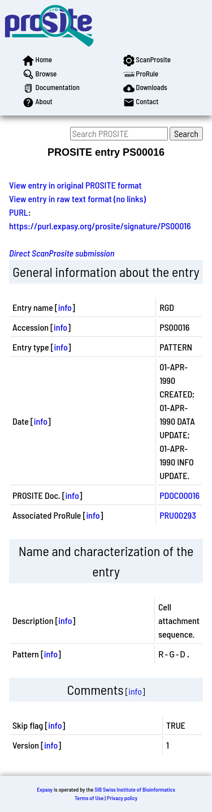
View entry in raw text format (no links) (77, 198)
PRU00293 (177, 515)
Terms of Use (89, 797)
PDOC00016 (179, 495)
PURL (18, 212)
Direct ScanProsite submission (61, 252)
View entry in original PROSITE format (75, 185)
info (65, 307)
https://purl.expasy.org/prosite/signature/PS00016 (100, 225)
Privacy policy (122, 797)
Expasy (45, 789)
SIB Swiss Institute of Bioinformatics (134, 789)
